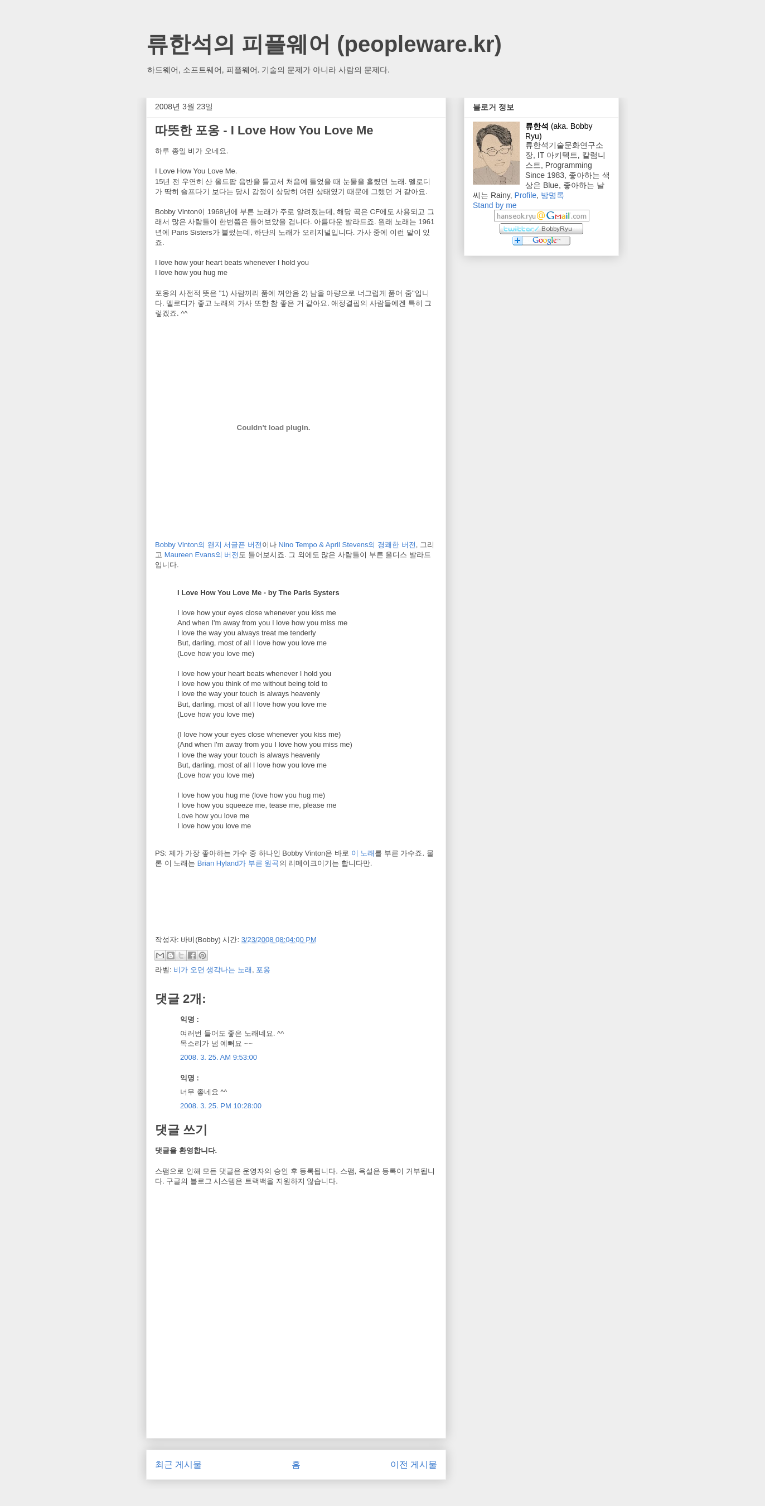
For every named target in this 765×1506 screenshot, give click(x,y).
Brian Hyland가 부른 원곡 (238, 863)
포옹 (263, 970)
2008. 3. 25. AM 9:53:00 (218, 1057)
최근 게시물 (178, 1464)
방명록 (552, 195)
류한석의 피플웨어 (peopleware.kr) (324, 44)
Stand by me (495, 205)
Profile (525, 195)
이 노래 (363, 853)
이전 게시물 (413, 1464)
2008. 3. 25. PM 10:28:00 (221, 1106)
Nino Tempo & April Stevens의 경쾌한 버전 (347, 544)
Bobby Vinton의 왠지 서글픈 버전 (208, 544)
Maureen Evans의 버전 (201, 555)
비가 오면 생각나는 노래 (212, 970)
